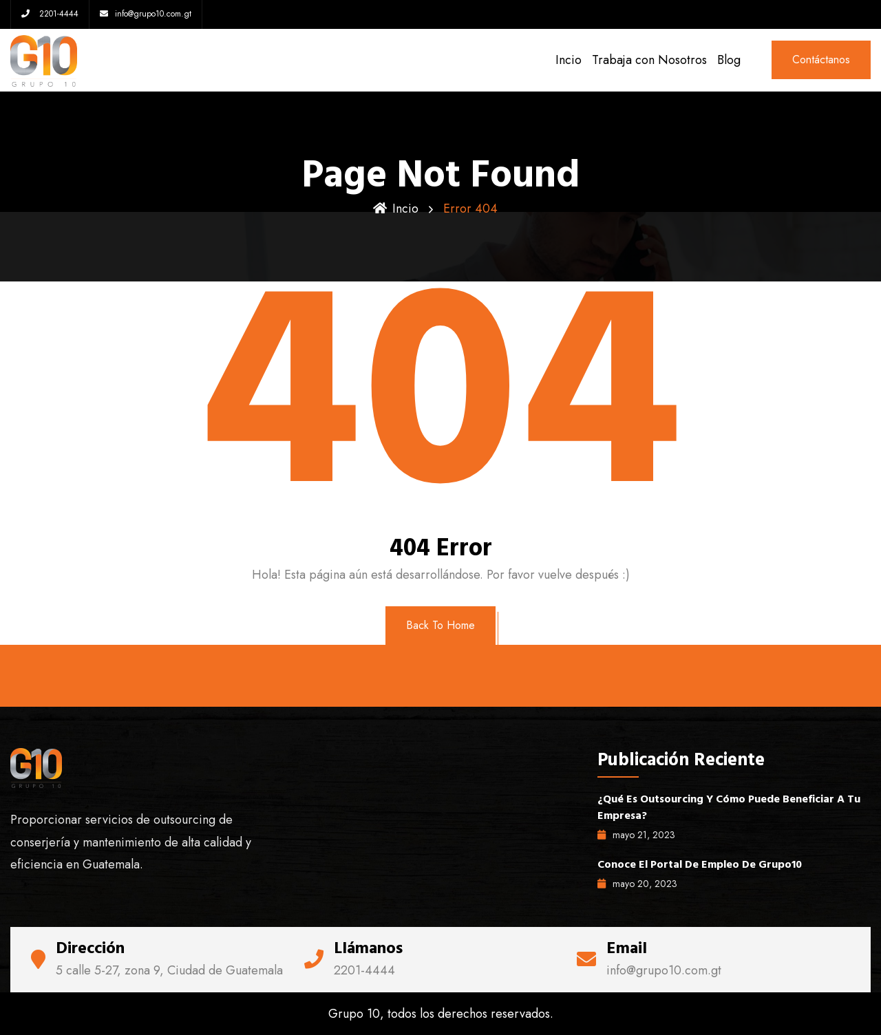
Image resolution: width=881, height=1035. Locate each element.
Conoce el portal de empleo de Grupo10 (699, 864)
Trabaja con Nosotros (649, 60)
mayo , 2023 (636, 835)
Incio (568, 60)
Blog (729, 60)
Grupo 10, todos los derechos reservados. (440, 1014)
